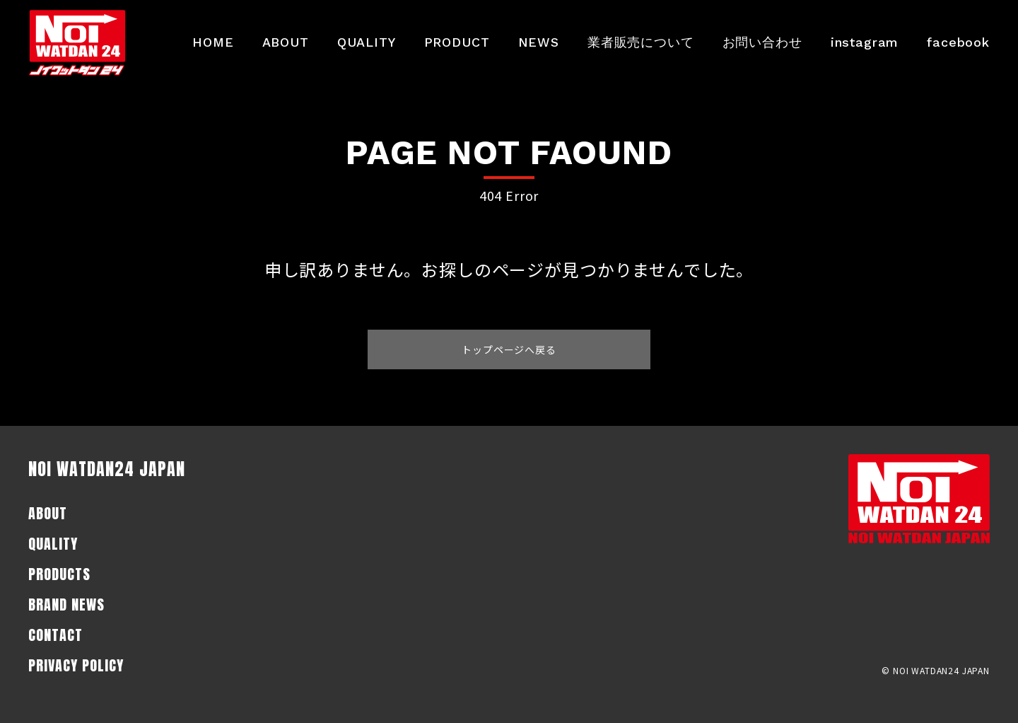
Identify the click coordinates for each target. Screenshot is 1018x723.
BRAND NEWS (66, 604)
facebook (958, 42)
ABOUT (285, 42)
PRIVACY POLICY (76, 665)
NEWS (538, 42)
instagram (865, 42)
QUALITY (366, 42)
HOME (212, 42)
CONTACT (55, 635)
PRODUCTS (59, 574)
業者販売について (640, 42)
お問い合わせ (762, 42)
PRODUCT (457, 42)
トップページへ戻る (509, 349)
